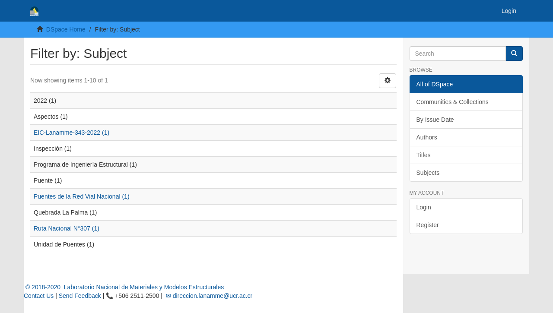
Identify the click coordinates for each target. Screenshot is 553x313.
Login (423, 207)
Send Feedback (80, 295)
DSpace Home (66, 29)
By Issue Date (435, 119)
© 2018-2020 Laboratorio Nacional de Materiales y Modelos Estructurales (124, 287)
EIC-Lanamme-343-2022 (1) (71, 132)
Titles (423, 155)
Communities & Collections (452, 101)
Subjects (428, 172)
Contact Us (39, 295)
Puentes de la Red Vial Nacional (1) (82, 196)
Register (427, 224)
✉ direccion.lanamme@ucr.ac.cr (208, 295)
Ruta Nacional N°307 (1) (66, 228)
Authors (426, 137)
